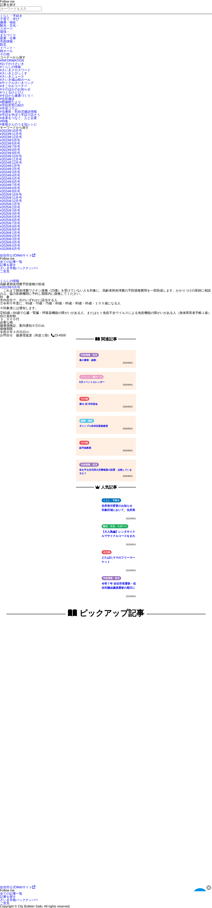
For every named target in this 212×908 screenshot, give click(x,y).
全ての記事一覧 (11, 261)
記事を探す (8, 265)
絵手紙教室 (85, 448)
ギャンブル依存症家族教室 (93, 426)
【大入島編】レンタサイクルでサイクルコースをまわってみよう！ (118, 534)
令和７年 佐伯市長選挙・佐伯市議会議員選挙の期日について (119, 586)
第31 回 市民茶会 (88, 404)
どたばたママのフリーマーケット (118, 559)
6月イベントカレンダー (92, 382)
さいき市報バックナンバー (19, 268)
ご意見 (5, 271)
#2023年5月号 (10, 287)
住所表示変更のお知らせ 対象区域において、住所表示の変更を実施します (118, 508)
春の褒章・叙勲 (87, 360)
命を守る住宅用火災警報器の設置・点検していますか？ (105, 471)
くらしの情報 (9, 281)
